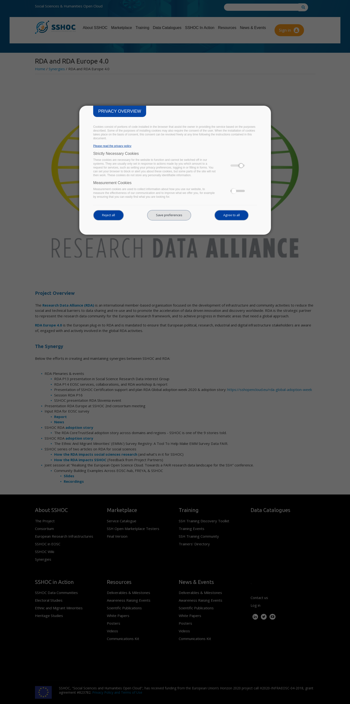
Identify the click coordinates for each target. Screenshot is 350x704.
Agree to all (231, 215)
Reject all (108, 215)
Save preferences (169, 215)
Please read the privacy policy (112, 146)
